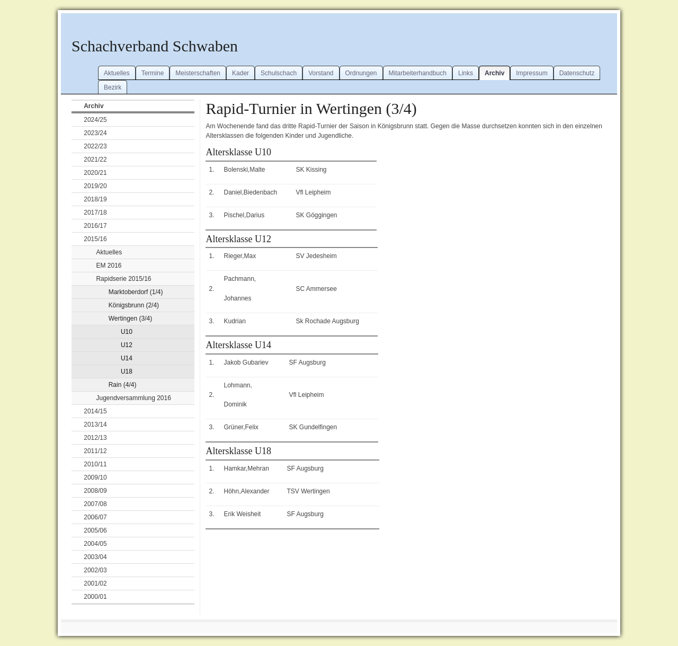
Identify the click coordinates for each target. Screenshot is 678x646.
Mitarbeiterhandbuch (418, 73)
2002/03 (95, 570)
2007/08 (95, 504)
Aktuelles (117, 73)
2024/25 (95, 119)
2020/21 (95, 172)
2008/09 (95, 490)
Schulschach (279, 73)
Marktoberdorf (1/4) (136, 292)
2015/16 (95, 239)
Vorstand (320, 73)
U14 (126, 358)
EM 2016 (108, 265)
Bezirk (112, 87)
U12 (126, 345)
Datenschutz (577, 73)
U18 (126, 371)
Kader (240, 73)
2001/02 (95, 583)
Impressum (531, 73)
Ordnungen (361, 73)
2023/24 (95, 133)
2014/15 (95, 411)
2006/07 (95, 517)
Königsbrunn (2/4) (134, 305)
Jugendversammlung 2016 (133, 398)
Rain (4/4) (123, 384)
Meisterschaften (197, 73)
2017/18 (95, 212)
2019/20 (95, 186)
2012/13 (95, 437)
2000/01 (95, 596)
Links (465, 73)
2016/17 (95, 225)
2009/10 (95, 477)
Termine (152, 73)
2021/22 (95, 159)
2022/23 (95, 146)
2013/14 (95, 424)
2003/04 (95, 557)
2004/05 (95, 543)
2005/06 (95, 530)
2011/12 (95, 451)
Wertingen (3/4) (130, 318)
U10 (126, 331)
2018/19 (95, 199)
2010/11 (95, 464)
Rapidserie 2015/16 (123, 278)
